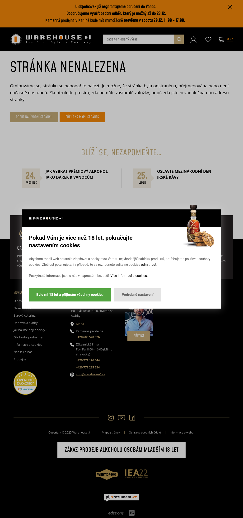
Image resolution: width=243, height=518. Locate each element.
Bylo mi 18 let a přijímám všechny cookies (69, 294)
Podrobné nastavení (138, 294)
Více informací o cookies (129, 276)
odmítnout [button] (148, 264)
